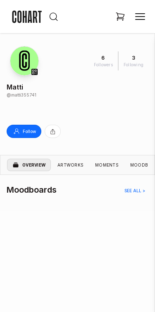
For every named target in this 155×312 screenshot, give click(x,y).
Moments (107, 164)
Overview (28, 165)
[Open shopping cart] (120, 16)
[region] (77, 250)
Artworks (70, 164)
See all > (134, 190)
